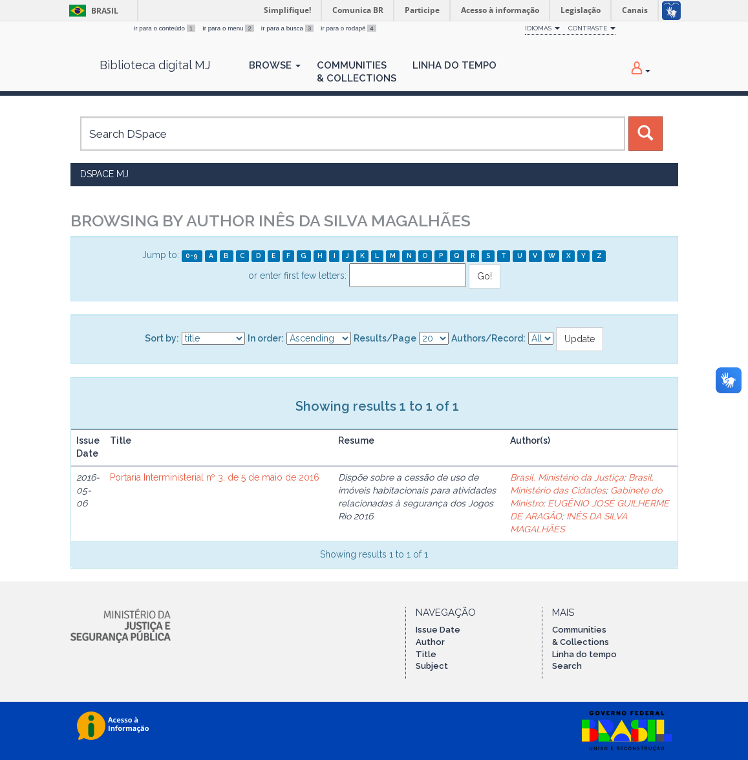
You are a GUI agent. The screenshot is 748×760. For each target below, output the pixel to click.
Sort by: (162, 338)
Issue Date (438, 630)
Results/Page (385, 338)
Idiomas (542, 28)
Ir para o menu (229, 28)
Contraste (591, 28)
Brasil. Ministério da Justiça (567, 477)
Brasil (91, 10)
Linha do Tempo (454, 65)
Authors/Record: (488, 338)
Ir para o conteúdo (165, 28)
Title (426, 654)
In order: (266, 338)
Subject (432, 666)
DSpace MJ (104, 174)
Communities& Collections (356, 72)
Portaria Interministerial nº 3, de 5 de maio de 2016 (214, 477)
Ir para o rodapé (348, 28)
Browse (275, 65)
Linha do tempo (584, 654)
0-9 (192, 255)
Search (567, 666)
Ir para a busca (288, 28)
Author (430, 642)
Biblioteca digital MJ (155, 65)
